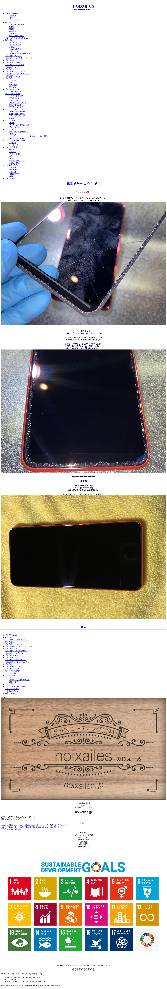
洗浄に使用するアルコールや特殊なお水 (81, 346)
